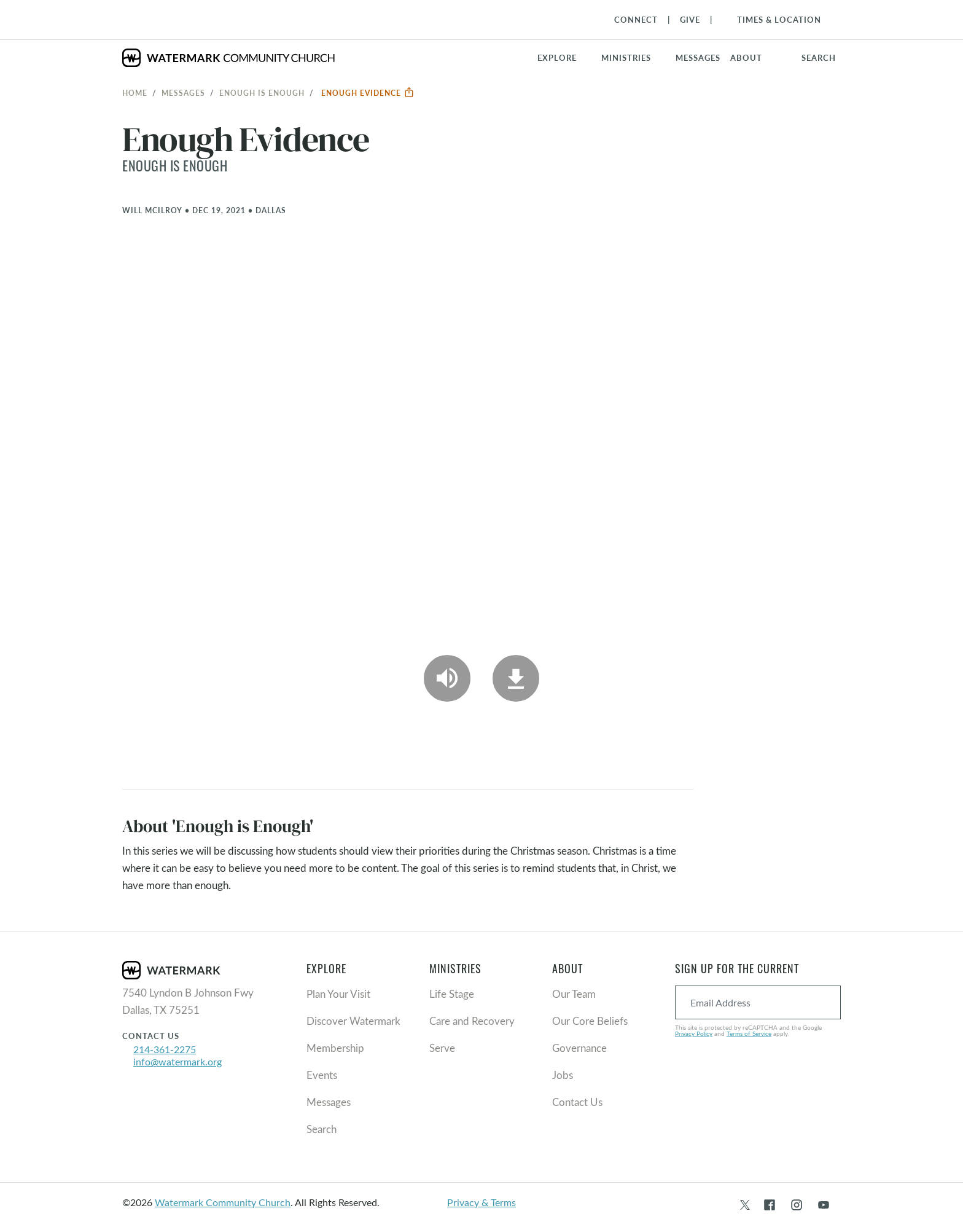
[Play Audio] (447, 678)
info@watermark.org (177, 1061)
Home (134, 93)
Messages (183, 93)
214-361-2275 (164, 1049)
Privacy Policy (693, 1033)
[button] (633, 57)
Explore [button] (557, 57)
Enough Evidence (368, 93)
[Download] (516, 678)
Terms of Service (749, 1033)
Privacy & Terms (481, 1202)
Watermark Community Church (222, 1202)
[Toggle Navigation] (773, 19)
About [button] (746, 57)
